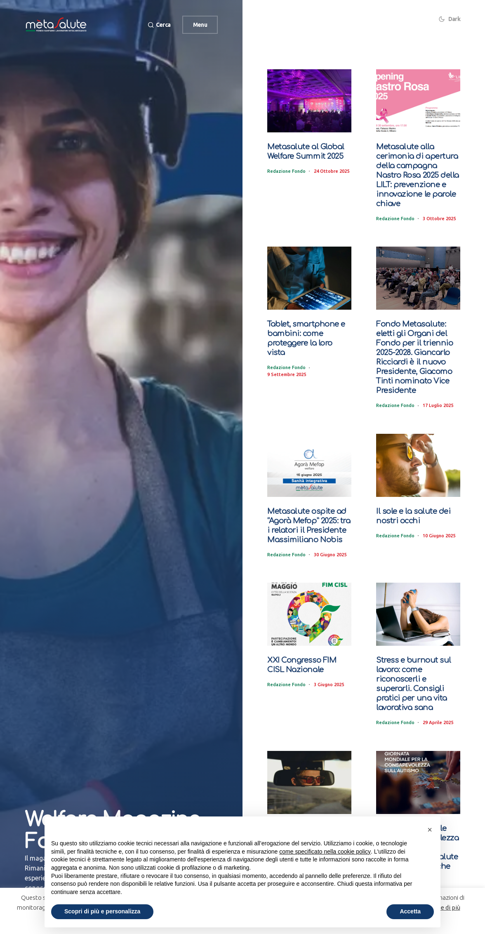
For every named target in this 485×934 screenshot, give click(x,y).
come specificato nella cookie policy (325, 851)
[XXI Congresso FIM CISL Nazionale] (309, 606)
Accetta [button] (410, 911)
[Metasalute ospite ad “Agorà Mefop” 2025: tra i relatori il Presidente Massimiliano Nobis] (309, 459)
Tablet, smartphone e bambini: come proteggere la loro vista (306, 330)
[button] (157, 25)
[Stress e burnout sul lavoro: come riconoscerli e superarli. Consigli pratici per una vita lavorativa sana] (418, 606)
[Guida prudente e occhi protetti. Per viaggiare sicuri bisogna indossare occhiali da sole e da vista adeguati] (309, 763)
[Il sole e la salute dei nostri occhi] (418, 459)
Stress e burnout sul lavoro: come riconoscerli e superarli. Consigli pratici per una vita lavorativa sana (417, 670)
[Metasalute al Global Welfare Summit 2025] (309, 100)
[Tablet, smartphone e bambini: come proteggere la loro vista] (309, 275)
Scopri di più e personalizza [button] (102, 911)
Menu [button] (200, 24)
